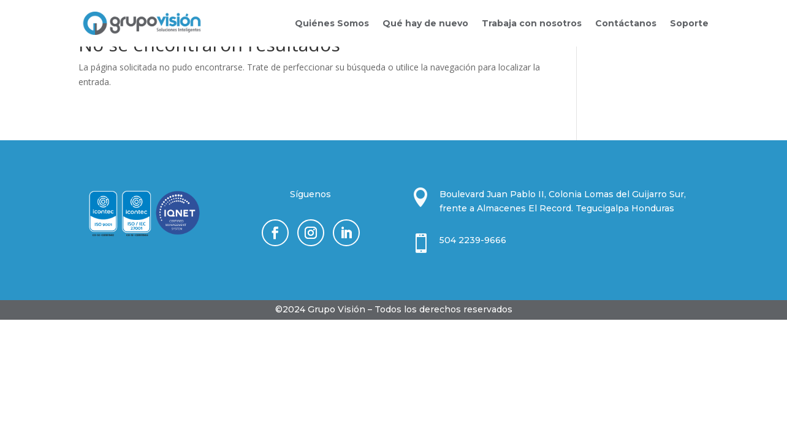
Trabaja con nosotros (532, 23)
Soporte (689, 23)
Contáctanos (625, 23)
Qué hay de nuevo (425, 23)
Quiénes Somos (332, 23)
